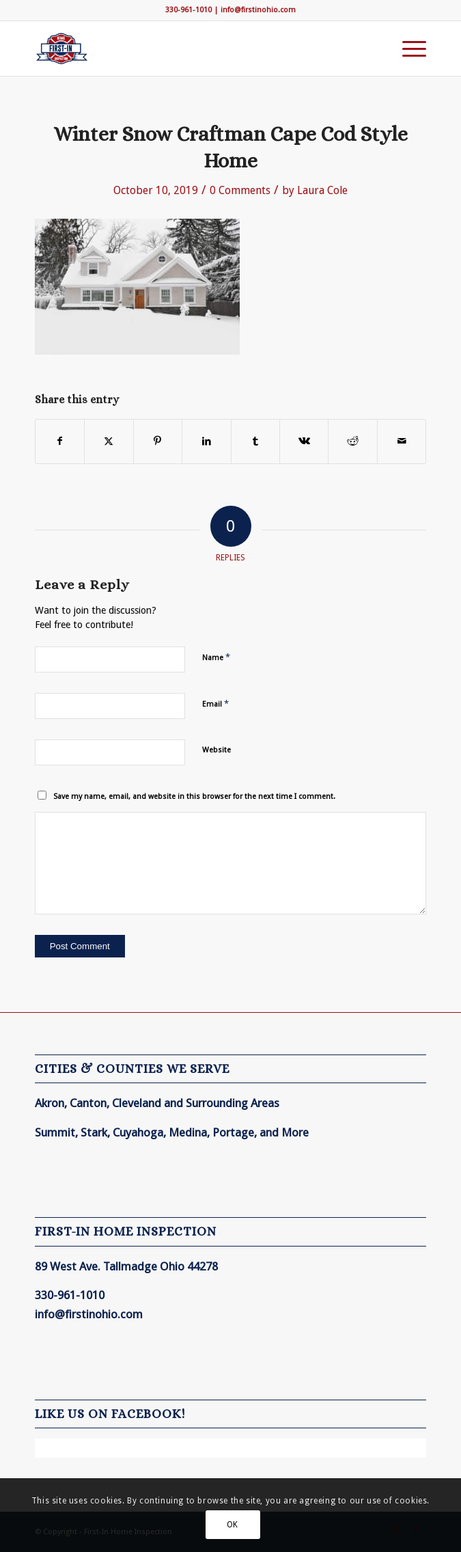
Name (216, 657)
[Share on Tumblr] (255, 441)
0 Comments (240, 190)
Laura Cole (322, 190)
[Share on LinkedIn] (206, 441)
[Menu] (407, 48)
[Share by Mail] (401, 441)
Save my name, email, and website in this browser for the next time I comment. (194, 796)
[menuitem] (407, 48)
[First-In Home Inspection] (191, 48)
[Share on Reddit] (352, 441)
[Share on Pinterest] (158, 441)
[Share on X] (108, 441)
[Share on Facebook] (60, 441)
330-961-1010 (188, 9)
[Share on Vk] (304, 441)
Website (216, 750)
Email (215, 703)
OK (232, 1524)
